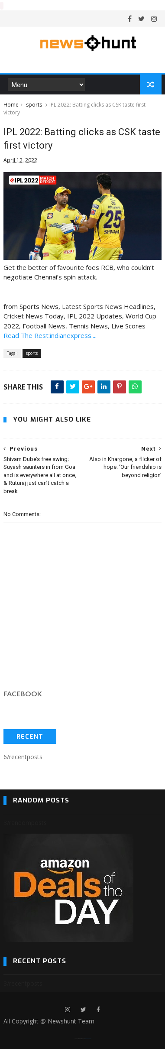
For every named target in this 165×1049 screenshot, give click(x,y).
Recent (29, 736)
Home (11, 104)
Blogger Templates (88, 1038)
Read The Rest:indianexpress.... (50, 335)
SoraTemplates (80, 1038)
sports (34, 104)
